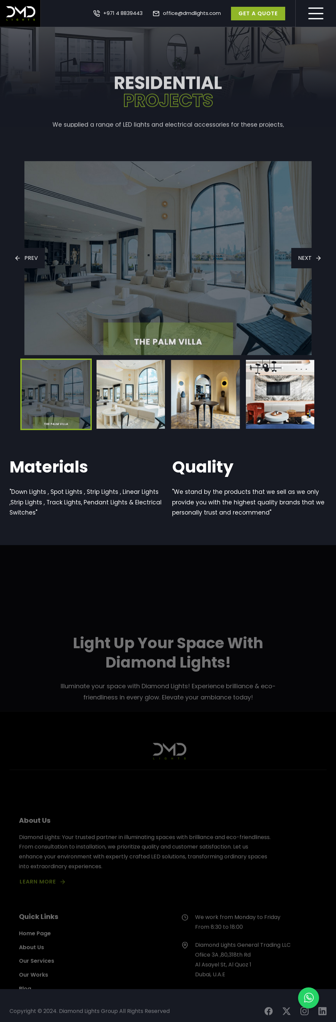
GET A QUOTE (258, 13)
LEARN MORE (38, 906)
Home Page (35, 962)
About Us (31, 976)
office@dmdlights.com (192, 13)
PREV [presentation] (31, 258)
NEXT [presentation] (305, 258)
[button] (308, 997)
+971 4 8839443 (123, 13)
